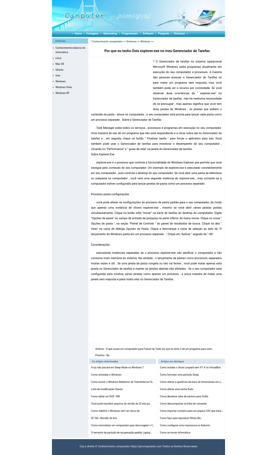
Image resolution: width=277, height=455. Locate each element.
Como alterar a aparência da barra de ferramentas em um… (192, 382)
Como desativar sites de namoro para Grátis (184, 396)
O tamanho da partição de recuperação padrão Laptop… (121, 432)
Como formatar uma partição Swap (179, 374)
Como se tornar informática (175, 432)
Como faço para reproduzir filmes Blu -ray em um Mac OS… (181, 419)
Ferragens (93, 33)
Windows (60, 81)
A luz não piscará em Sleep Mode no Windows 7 (117, 367)
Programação (130, 33)
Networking (110, 33)
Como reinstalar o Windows (106, 374)
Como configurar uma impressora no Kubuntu (185, 425)
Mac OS (59, 63)
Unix (57, 75)
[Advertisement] (120, 85)
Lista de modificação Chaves (107, 389)
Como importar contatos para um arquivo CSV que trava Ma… (192, 410)
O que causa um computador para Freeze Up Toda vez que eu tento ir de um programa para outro (159, 349)
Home (78, 33)
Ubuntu (59, 69)
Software (148, 33)
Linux (58, 58)
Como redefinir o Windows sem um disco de (115, 410)
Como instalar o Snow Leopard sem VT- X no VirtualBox (190, 367)
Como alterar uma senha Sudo (177, 389)
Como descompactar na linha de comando (183, 403)
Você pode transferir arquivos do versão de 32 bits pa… (121, 403)
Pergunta (163, 33)
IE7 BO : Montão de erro (104, 418)
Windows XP (62, 93)
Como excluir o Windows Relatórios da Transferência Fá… (122, 382)
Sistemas (179, 33)
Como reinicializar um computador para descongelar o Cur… (123, 425)
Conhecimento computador (107, 41)
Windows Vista (63, 87)
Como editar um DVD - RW (105, 396)
